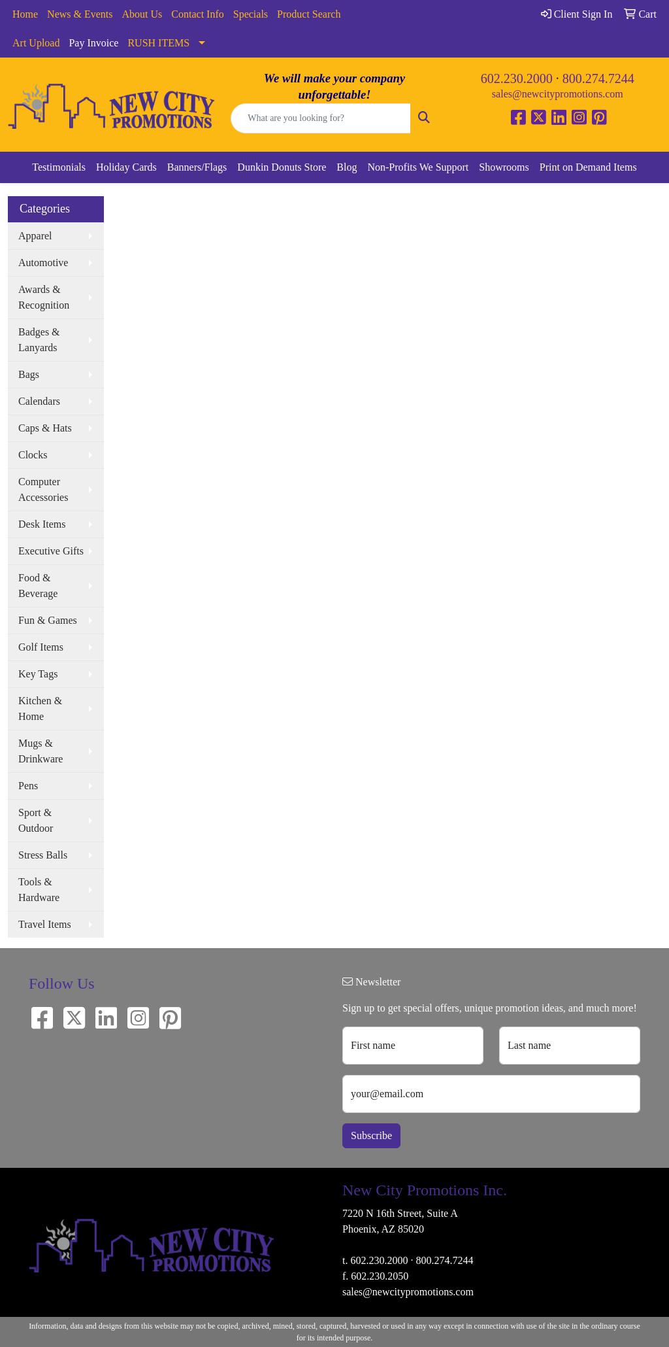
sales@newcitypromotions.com (557, 93)
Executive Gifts (51, 550)
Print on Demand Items (588, 167)
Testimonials (59, 167)
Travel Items (44, 924)
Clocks (32, 454)
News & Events (79, 14)
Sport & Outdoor (35, 820)
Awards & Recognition (43, 297)
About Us (142, 14)
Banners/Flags (197, 167)
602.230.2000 (517, 78)
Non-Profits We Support (417, 167)
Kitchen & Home (40, 708)
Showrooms (504, 167)
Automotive (43, 262)
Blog (346, 167)
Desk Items (41, 524)
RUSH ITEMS (158, 42)
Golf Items (40, 647)
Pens (28, 785)
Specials (250, 14)
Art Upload (35, 42)
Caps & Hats (45, 428)
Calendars (39, 401)
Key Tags (37, 673)
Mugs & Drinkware (40, 751)
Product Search (308, 14)
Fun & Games (47, 620)
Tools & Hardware (38, 889)
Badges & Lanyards (39, 339)
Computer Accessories (43, 489)
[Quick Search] (320, 118)
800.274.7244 (598, 78)
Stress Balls (42, 855)
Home (25, 14)
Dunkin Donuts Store (281, 167)
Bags (28, 374)
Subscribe (371, 1135)
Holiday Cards (126, 167)
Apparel (35, 235)
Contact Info (197, 14)
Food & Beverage (37, 585)
